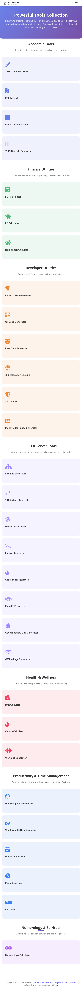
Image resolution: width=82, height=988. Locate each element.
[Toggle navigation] (76, 3)
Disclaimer (72, 983)
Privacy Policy (39, 983)
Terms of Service (51, 983)
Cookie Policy (62, 983)
